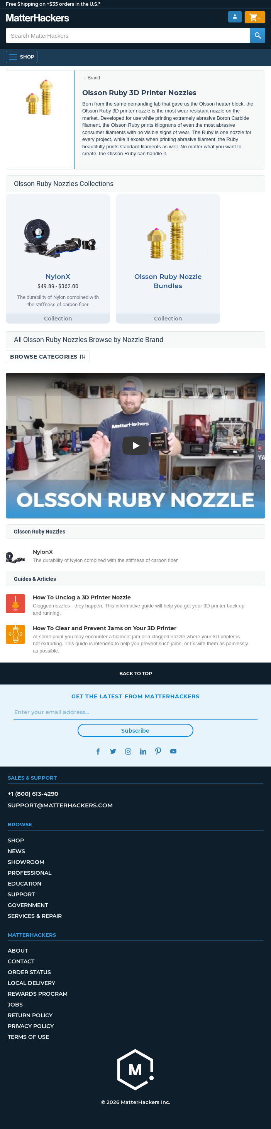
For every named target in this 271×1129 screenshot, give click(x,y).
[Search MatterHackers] (257, 35)
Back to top (135, 673)
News (16, 851)
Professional (29, 872)
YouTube (173, 751)
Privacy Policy (31, 1026)
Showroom (26, 862)
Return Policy (30, 1015)
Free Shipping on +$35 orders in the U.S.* (53, 4)
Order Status (29, 972)
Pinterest (158, 751)
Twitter (113, 751)
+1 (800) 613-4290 (33, 793)
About (18, 950)
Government (28, 905)
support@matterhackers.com (60, 805)
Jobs (15, 1004)
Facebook (98, 751)
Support (21, 894)
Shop (16, 840)
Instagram (128, 751)
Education (24, 883)
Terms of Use (28, 1036)
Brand (94, 78)
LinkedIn (143, 751)
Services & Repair (35, 916)
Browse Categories (47, 356)
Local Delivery (31, 983)
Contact (21, 961)
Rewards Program (38, 993)
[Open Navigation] (21, 57)
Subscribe (135, 730)
